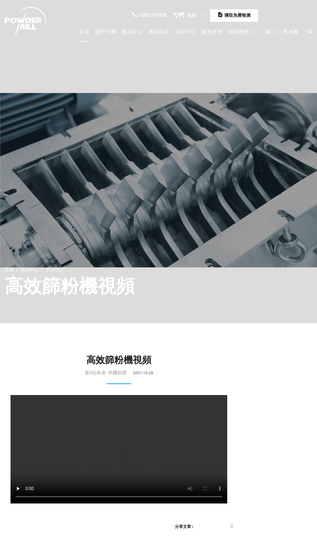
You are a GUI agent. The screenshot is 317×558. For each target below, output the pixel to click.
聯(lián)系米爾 (281, 32)
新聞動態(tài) (243, 32)
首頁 (84, 32)
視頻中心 (185, 32)
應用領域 (159, 32)
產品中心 (132, 32)
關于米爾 (105, 32)
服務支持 (212, 32)
